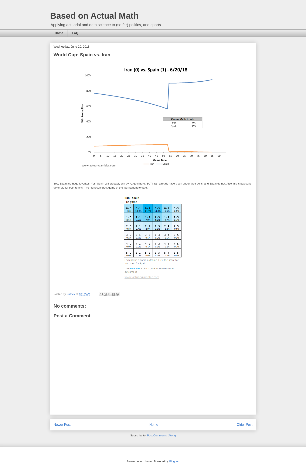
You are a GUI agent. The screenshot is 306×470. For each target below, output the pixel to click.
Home (59, 33)
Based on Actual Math (94, 15)
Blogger (173, 461)
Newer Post (62, 424)
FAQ (75, 33)
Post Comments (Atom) (161, 435)
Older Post (244, 424)
